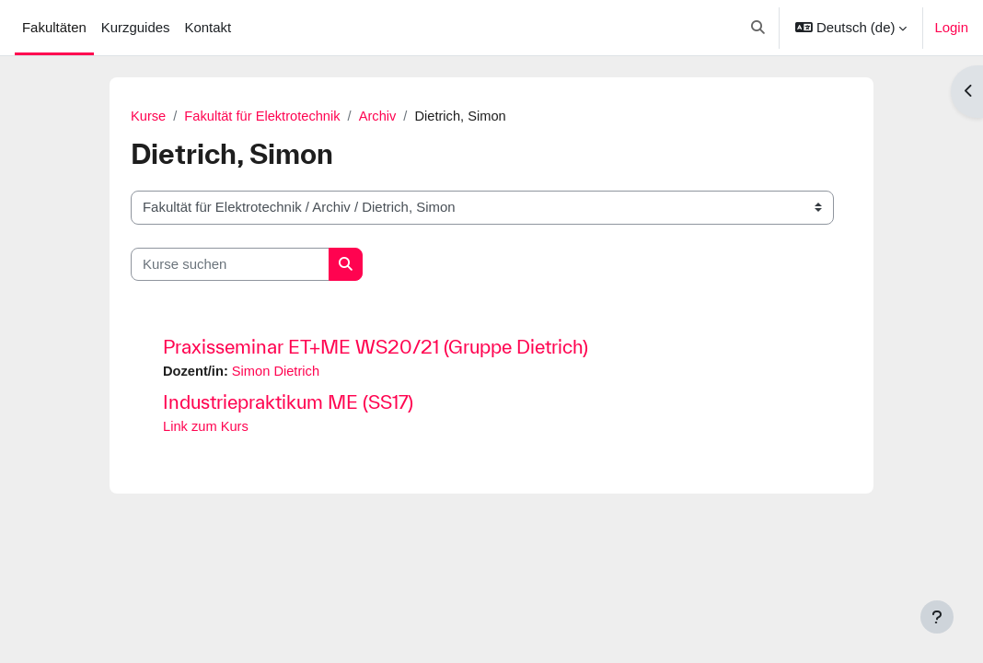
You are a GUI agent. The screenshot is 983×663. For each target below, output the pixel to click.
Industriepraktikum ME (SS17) (288, 402)
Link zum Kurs (206, 428)
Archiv (382, 116)
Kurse (149, 116)
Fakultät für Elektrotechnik (264, 116)
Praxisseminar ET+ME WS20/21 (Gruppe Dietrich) (375, 346)
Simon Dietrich (277, 371)
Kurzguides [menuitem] (135, 27)
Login (951, 27)
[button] (759, 27)
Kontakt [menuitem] (207, 27)
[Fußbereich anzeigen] (937, 617)
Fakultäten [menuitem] (54, 27)
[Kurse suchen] (230, 264)
